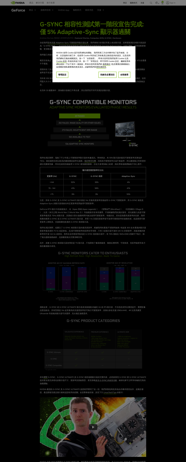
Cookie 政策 (61, 61)
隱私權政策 (101, 67)
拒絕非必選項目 (107, 74)
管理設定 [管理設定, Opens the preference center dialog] (62, 74)
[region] (93, 64)
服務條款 (106, 64)
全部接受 (124, 74)
